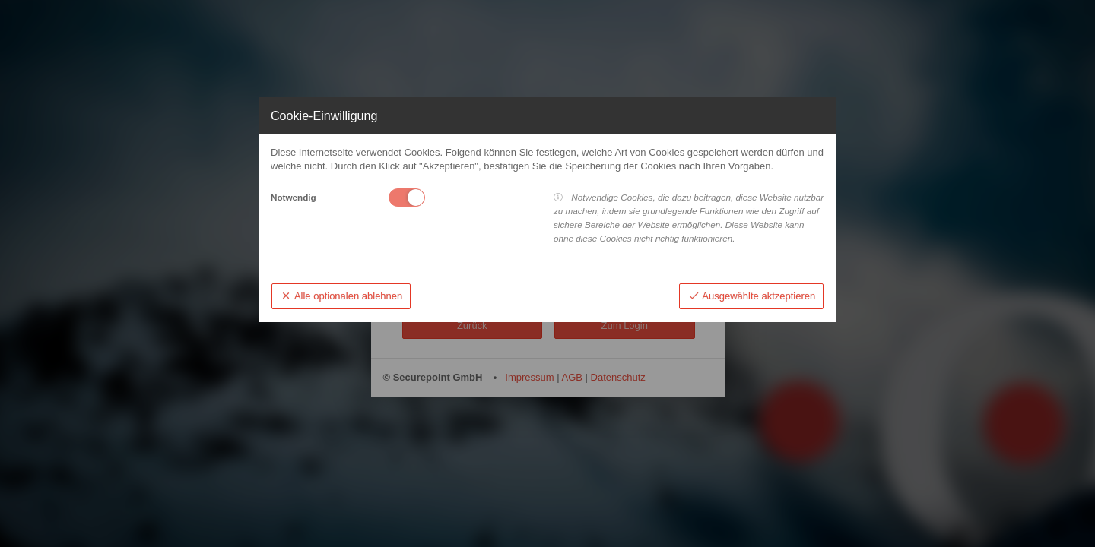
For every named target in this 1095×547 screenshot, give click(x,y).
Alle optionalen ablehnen (341, 296)
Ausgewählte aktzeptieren (751, 296)
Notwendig (293, 197)
